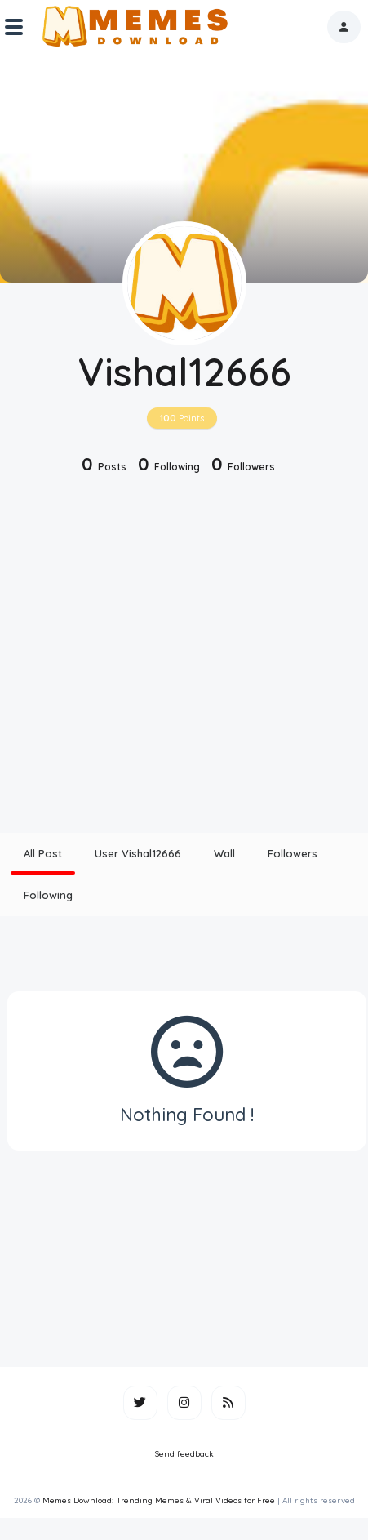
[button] (344, 27)
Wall (224, 853)
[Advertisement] (153, 655)
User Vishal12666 (138, 853)
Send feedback (184, 1454)
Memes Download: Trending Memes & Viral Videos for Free (158, 1500)
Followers (292, 853)
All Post (43, 853)
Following (48, 894)
